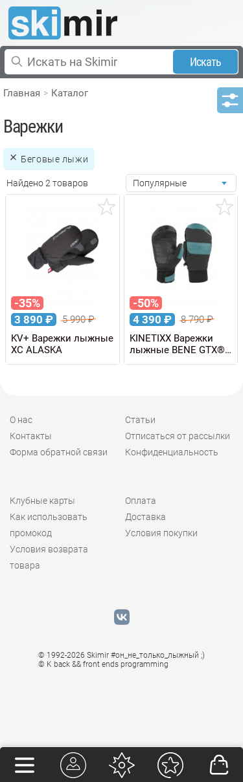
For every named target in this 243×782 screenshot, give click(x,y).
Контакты (31, 436)
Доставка (145, 517)
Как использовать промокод (48, 525)
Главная (21, 93)
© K (103, 664)
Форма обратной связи (59, 452)
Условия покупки (161, 533)
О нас (21, 420)
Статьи (140, 420)
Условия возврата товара (49, 557)
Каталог (69, 93)
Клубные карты (42, 500)
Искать (206, 62)
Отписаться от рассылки (177, 436)
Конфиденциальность (171, 452)
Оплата (140, 500)
